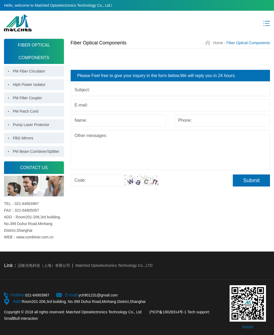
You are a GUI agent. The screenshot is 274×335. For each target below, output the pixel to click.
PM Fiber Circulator (29, 71)
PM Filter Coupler (27, 98)
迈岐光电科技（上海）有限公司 (44, 265)
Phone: (185, 120)
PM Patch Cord (25, 111)
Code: (80, 180)
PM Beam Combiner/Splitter (36, 151)
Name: (81, 120)
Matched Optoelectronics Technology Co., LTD (114, 265)
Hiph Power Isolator (29, 84)
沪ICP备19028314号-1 (168, 312)
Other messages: (91, 135)
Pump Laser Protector (31, 125)
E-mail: (81, 105)
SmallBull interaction (21, 318)
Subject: (82, 89)
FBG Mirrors (23, 138)
